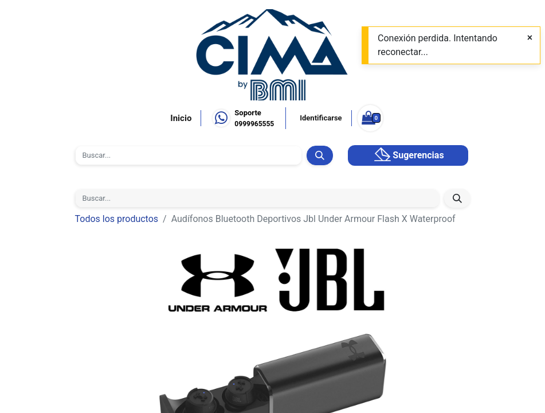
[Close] (530, 38)
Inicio (180, 118)
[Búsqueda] (319, 155)
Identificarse (321, 118)
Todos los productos (117, 218)
